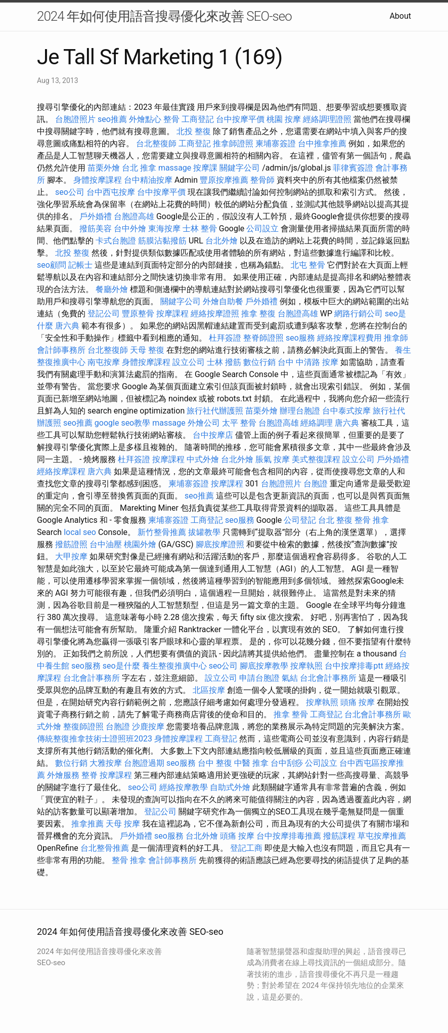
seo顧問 (51, 265)
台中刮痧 (287, 763)
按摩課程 (172, 313)
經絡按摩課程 (61, 471)
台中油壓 (105, 544)
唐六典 (67, 325)
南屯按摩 (103, 362)
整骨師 (262, 180)
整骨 (171, 119)
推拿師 (396, 338)
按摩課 (205, 168)
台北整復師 (156, 143)
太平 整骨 (239, 423)
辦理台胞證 (300, 411)
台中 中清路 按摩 (308, 362)
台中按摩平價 (240, 119)
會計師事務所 (61, 350)
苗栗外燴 (103, 168)
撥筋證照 (71, 544)
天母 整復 (147, 350)
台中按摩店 (213, 435)
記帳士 (80, 265)
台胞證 (315, 483)
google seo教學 (122, 423)
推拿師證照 (233, 143)
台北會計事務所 (91, 678)
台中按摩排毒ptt (354, 666)
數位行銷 (259, 362)
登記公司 (103, 313)
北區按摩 (209, 690)
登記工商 (246, 848)
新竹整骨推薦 (162, 532)
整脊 (89, 775)
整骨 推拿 (371, 520)
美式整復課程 (316, 459)
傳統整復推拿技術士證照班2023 (94, 738)
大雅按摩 (105, 763)
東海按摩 (164, 228)
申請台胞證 (259, 678)
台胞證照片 (75, 119)
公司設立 (262, 228)
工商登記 (198, 119)
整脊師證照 (263, 338)
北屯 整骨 (308, 265)
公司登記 (300, 520)
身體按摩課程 (97, 180)
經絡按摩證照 (215, 313)
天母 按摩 (123, 824)
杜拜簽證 (225, 338)
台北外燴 (221, 240)
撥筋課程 (339, 836)
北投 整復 (193, 131)
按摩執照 (306, 666)
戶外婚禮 (95, 216)
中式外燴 (203, 459)
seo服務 (300, 338)
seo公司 (69, 192)
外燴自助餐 (223, 301)
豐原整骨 (138, 313)
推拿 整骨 (291, 714)
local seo (80, 532)
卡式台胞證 (116, 240)
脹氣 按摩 (272, 459)
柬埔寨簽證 (275, 143)
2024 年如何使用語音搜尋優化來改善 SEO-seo (164, 16)
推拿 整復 (258, 313)
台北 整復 (335, 520)
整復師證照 (83, 726)
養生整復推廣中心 (174, 666)
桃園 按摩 (283, 119)
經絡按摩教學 (183, 787)
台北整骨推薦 (104, 848)
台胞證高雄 (134, 216)
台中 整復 (215, 763)
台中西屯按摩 (110, 192)
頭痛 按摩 (357, 702)
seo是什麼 (121, 666)
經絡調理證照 (327, 119)
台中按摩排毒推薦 (288, 836)
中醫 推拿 (251, 763)
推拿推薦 (87, 824)
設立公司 (188, 362)
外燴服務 (63, 775)
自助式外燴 (230, 787)
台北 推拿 (139, 168)
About (400, 16)
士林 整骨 (200, 228)
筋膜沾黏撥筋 (162, 240)
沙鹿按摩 (148, 726)
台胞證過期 (144, 763)
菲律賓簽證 (353, 168)
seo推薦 (112, 119)
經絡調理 (316, 423)
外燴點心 (145, 119)
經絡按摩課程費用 (349, 338)
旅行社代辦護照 (215, 411)
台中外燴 (130, 228)
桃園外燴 (140, 544)
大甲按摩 (71, 556)
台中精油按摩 (148, 180)
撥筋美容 (95, 228)
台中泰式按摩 (346, 411)
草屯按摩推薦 (381, 836)
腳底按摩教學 (264, 666)
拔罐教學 (204, 532)
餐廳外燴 (112, 289)
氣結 (290, 678)
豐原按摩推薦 (224, 180)
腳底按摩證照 (220, 544)
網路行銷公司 (358, 313)
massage (174, 168)
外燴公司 (204, 423)
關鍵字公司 (239, 168)
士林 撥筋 (224, 362)
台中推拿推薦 (322, 143)
